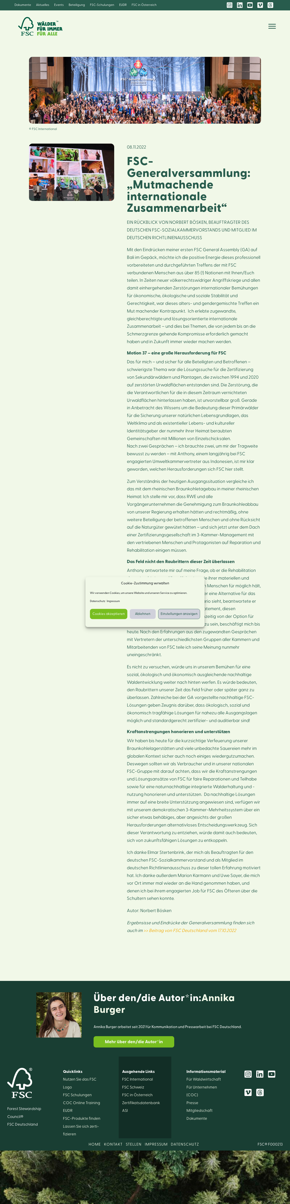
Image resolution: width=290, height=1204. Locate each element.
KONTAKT (113, 1144)
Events (59, 5)
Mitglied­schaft (199, 1110)
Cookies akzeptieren (108, 614)
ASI (125, 1110)
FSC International (137, 1079)
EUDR (123, 5)
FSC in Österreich (144, 5)
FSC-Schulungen (102, 5)
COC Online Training (81, 1103)
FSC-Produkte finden (81, 1118)
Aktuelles (42, 5)
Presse (192, 1103)
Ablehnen (142, 614)
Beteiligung (77, 5)
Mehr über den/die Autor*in (134, 1042)
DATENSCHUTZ (185, 1144)
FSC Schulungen (77, 1095)
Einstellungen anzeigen (179, 614)
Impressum (113, 601)
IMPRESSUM (156, 1144)
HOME (95, 1144)
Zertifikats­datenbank (141, 1103)
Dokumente (22, 5)
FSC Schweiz (133, 1087)
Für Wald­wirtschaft (203, 1079)
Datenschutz (97, 601)
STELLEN (134, 1144)
